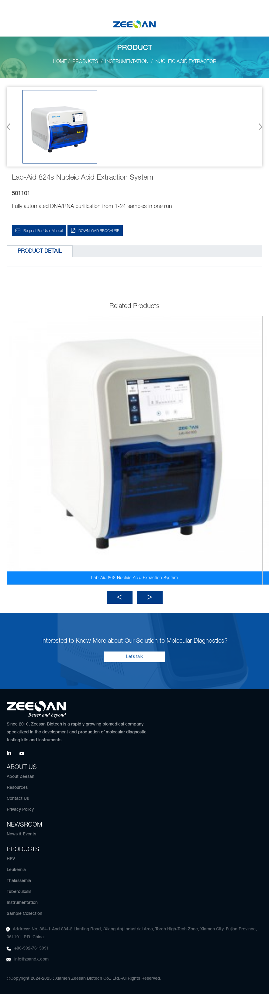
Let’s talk (134, 657)
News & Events (21, 834)
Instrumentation (126, 62)
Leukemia (16, 870)
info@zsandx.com (31, 959)
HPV (11, 859)
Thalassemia (19, 881)
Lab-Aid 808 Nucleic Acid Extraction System (134, 578)
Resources (17, 788)
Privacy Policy (20, 810)
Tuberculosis (19, 892)
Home (60, 62)
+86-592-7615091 (31, 948)
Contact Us (18, 799)
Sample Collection (24, 914)
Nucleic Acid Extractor (185, 62)
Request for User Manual (43, 231)
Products (85, 62)
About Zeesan (20, 777)
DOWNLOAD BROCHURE (98, 231)
